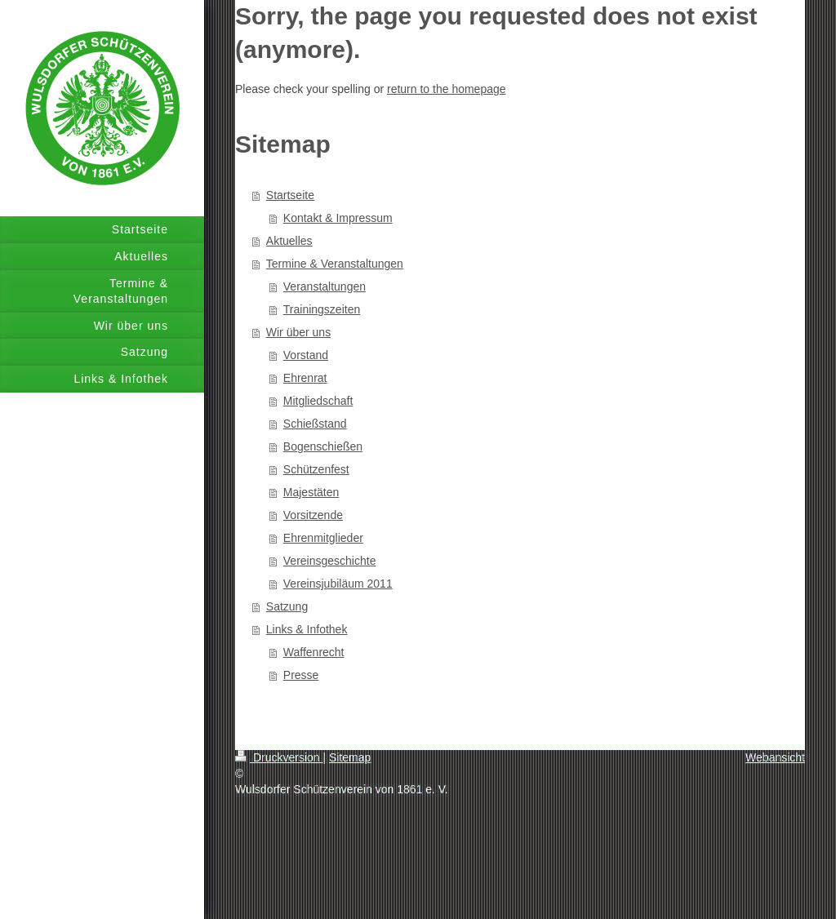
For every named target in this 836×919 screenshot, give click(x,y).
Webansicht (775, 757)
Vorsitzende (313, 515)
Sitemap (350, 757)
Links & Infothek (307, 629)
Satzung (287, 606)
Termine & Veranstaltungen (334, 263)
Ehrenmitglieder (323, 537)
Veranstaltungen (324, 286)
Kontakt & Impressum (338, 217)
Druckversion (278, 757)
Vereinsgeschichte (329, 560)
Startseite (290, 195)
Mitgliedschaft (318, 400)
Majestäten (311, 492)
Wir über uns (298, 332)
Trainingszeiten (321, 309)
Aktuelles (289, 240)
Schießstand (315, 423)
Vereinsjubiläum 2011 (338, 583)
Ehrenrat (305, 377)
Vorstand (305, 355)
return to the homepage (446, 88)
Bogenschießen (322, 446)
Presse (301, 674)
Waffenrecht (314, 652)
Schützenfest (316, 469)
